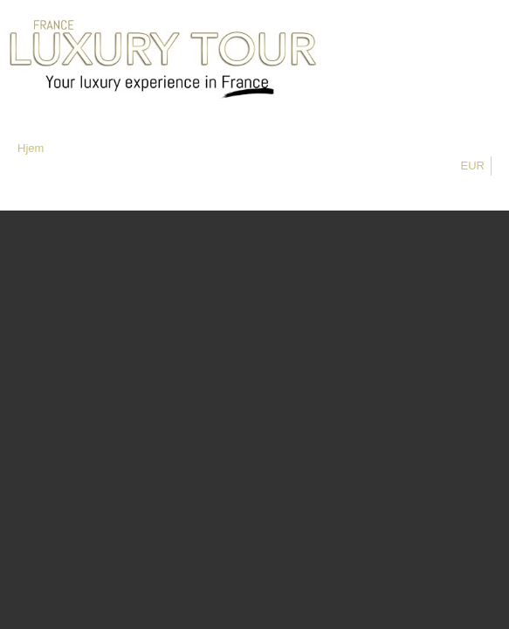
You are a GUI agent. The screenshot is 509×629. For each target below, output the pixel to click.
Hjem (30, 148)
